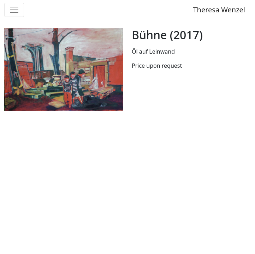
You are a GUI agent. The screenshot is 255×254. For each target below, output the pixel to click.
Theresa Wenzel (219, 9)
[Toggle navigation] (14, 10)
